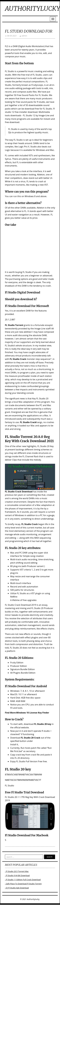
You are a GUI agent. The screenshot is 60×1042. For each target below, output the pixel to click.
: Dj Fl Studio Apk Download (17, 888)
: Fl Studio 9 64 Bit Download (17, 875)
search (49, 857)
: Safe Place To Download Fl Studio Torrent (23, 883)
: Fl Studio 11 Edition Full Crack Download (23, 879)
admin (24, 35)
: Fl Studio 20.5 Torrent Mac (17, 871)
